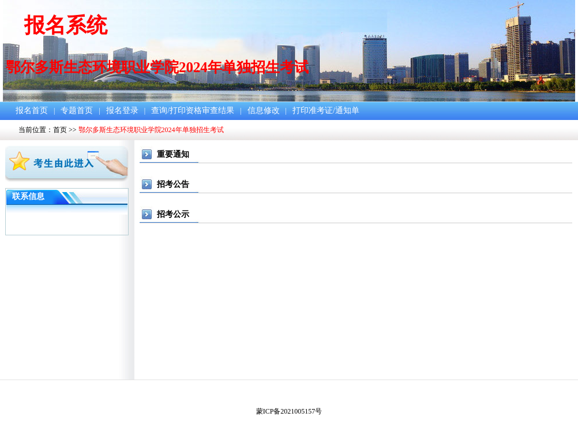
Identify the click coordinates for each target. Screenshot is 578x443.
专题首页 (77, 110)
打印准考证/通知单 (325, 110)
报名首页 (32, 110)
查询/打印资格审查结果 (192, 110)
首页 (60, 130)
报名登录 (122, 110)
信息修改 (263, 110)
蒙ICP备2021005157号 (289, 411)
